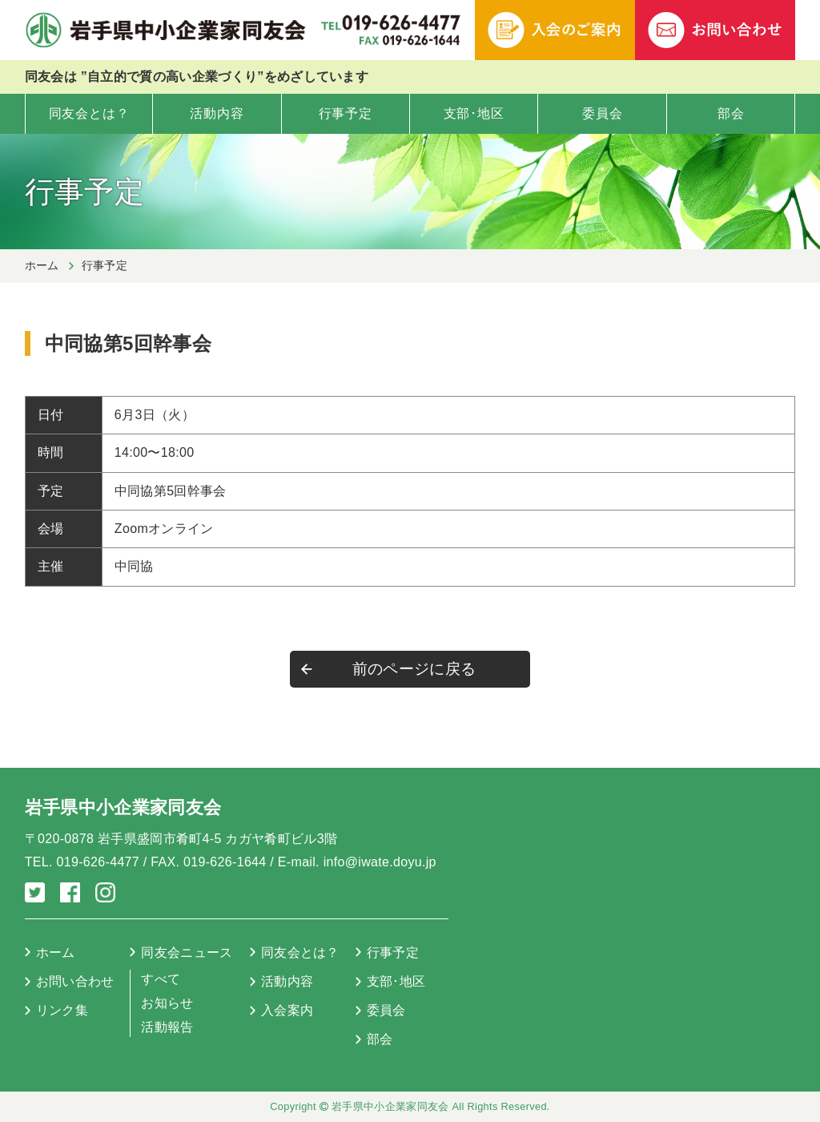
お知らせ (167, 1003)
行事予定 (345, 113)
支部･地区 (474, 113)
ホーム (42, 265)
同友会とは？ (89, 113)
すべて (160, 979)
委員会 (602, 113)
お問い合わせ (75, 981)
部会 (731, 113)
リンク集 (62, 1010)
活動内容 (216, 113)
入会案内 (287, 1010)
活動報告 (167, 1027)
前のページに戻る (414, 668)
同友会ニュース (186, 952)
